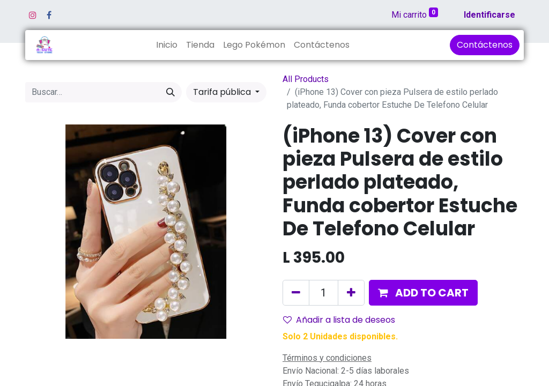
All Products (306, 79)
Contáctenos (485, 45)
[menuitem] (167, 45)
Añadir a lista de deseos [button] (339, 320)
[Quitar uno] (296, 293)
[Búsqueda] (170, 92)
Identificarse (489, 15)
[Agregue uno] (351, 293)
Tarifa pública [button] (223, 92)
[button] (423, 293)
